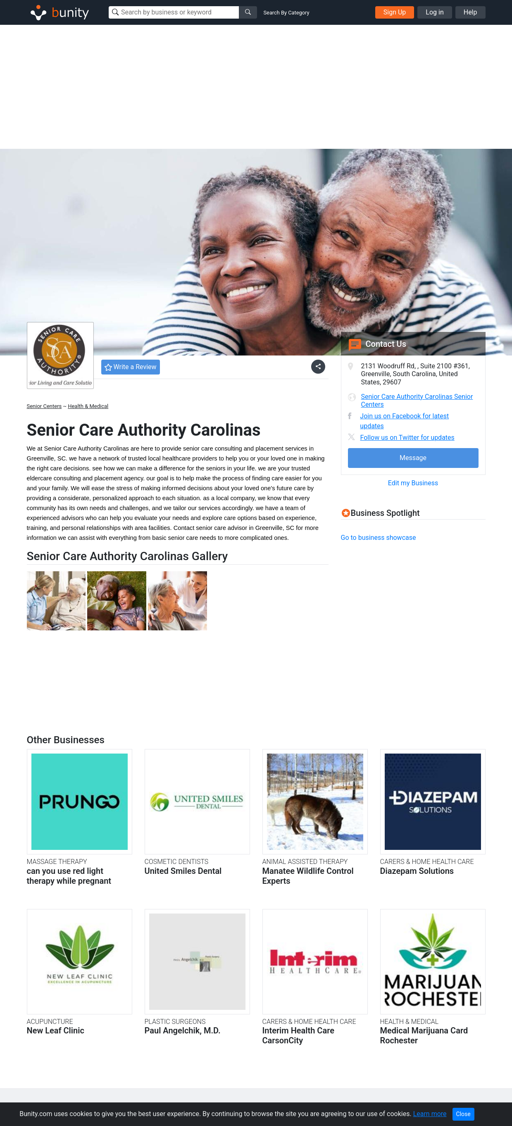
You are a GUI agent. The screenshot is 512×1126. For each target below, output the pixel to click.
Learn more (430, 1114)
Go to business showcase (378, 538)
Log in (434, 12)
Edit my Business (413, 483)
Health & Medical (88, 406)
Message (413, 458)
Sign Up (394, 12)
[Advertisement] (256, 87)
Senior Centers (44, 406)
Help (470, 12)
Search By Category (287, 13)
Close (463, 1114)
